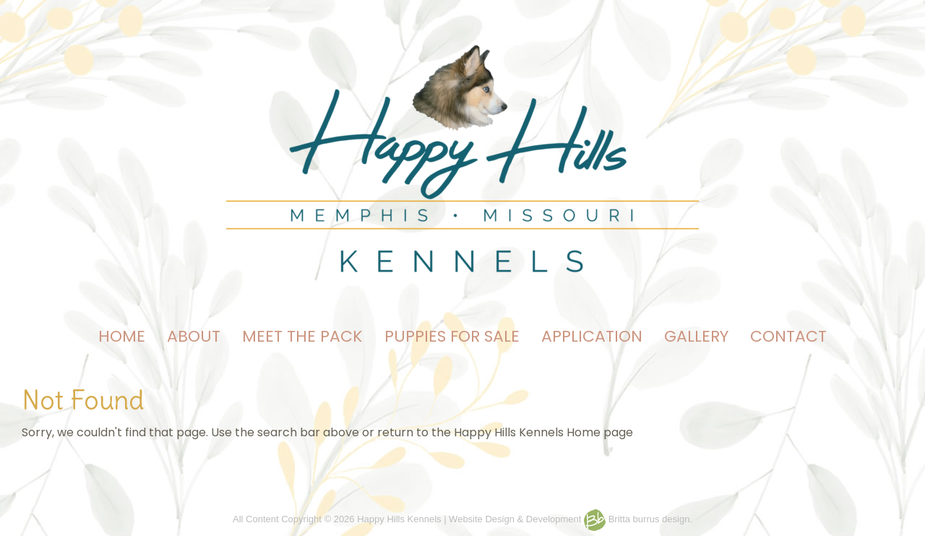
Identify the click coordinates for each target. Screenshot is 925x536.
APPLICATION (591, 336)
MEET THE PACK (302, 336)
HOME (121, 336)
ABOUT (193, 336)
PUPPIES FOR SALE (452, 336)
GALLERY (696, 336)
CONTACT (788, 336)
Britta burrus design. (638, 519)
